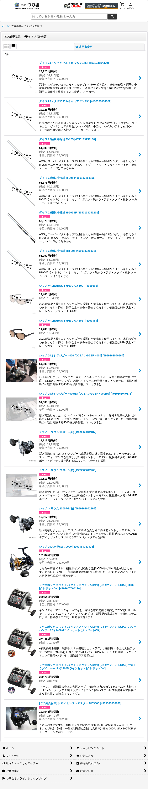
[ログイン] (130, 6)
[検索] (112, 16)
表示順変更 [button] (84, 46)
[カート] (122, 6)
